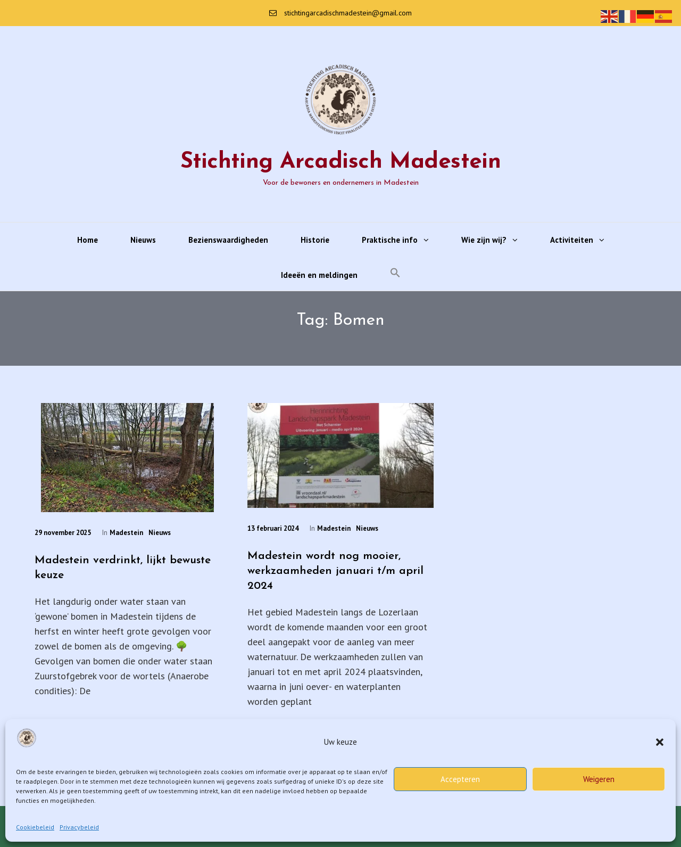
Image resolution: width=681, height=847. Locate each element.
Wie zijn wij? (483, 240)
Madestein (126, 532)
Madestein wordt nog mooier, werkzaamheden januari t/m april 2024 (335, 570)
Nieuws (143, 240)
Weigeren (598, 779)
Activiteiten (571, 240)
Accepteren (460, 779)
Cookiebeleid (35, 827)
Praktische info (390, 240)
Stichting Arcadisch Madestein (340, 162)
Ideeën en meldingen (319, 275)
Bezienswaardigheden (228, 240)
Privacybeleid (79, 827)
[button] (659, 742)
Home (87, 240)
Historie (315, 240)
